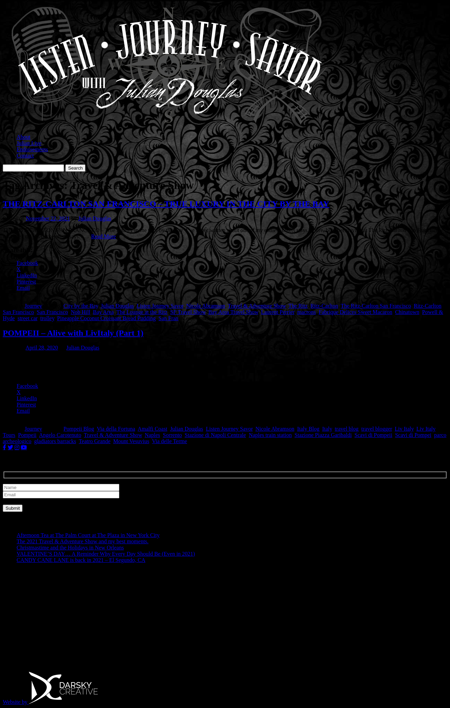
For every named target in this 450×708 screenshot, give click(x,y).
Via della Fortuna (116, 429)
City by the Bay (81, 306)
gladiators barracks (55, 441)
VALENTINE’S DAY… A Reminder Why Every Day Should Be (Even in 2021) (106, 554)
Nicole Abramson (205, 306)
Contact (25, 156)
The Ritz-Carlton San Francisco (376, 306)
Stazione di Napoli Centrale (215, 435)
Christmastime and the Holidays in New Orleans (70, 548)
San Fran (168, 318)
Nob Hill (80, 312)
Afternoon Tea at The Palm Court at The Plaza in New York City (88, 535)
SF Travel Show (187, 312)
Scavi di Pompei (413, 435)
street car (28, 318)
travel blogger (376, 429)
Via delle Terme (169, 441)
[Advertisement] (210, 617)
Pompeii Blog (79, 429)
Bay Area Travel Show (233, 312)
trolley (47, 318)
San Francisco (52, 312)
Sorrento (172, 435)
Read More (103, 236)
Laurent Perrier (277, 312)
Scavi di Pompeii (373, 435)
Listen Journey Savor (160, 306)
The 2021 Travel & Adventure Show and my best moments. (82, 541)
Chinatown (407, 312)
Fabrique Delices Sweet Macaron (355, 312)
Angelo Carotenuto (60, 435)
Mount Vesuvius (131, 441)
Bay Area (103, 312)
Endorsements (32, 149)
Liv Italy (404, 429)
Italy (327, 429)
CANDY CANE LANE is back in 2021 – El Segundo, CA (81, 560)
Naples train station (270, 435)
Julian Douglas (94, 218)
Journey (33, 306)
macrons (306, 312)
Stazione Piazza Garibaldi (323, 435)
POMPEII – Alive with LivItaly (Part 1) (73, 332)
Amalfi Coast (152, 429)
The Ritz (298, 306)
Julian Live (29, 143)
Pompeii (27, 435)
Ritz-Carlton (324, 306)
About (23, 137)
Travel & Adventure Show (257, 306)
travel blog (347, 429)
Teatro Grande (95, 441)
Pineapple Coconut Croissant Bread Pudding (106, 318)
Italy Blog (308, 429)
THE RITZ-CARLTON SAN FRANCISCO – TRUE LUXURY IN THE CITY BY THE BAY (166, 203)
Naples (152, 435)
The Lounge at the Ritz (142, 312)
